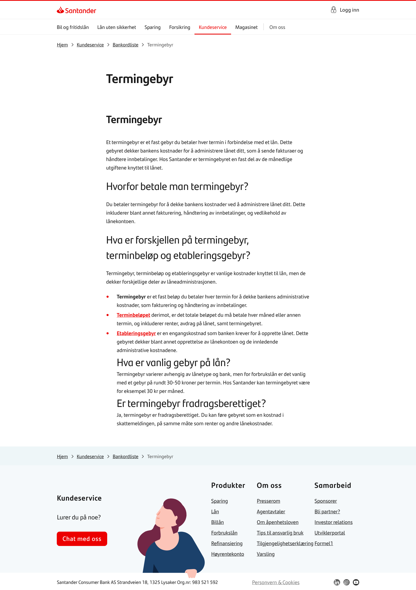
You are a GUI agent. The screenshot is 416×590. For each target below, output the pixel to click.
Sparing (153, 27)
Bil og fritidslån (73, 27)
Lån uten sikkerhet (116, 27)
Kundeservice (213, 27)
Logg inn (349, 9)
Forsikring (179, 27)
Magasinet (246, 27)
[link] (61, 10)
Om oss (277, 27)
